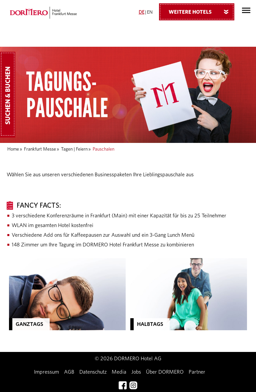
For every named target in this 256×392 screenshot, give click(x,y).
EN (150, 12)
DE (141, 12)
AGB (69, 372)
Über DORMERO (165, 372)
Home (13, 149)
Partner (197, 372)
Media (119, 372)
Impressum (46, 372)
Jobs (136, 372)
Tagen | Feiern (74, 149)
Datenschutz (93, 372)
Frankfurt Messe (40, 149)
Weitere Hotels (201, 11)
